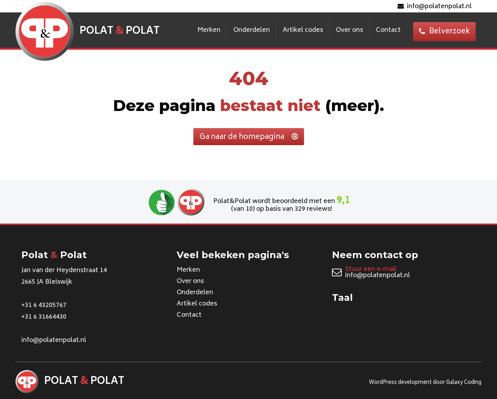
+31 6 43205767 (43, 305)
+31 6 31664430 (43, 317)
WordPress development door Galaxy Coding (425, 382)
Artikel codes (303, 30)
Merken (209, 30)
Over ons (349, 30)
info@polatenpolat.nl (435, 6)
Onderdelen (251, 30)
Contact (388, 30)
